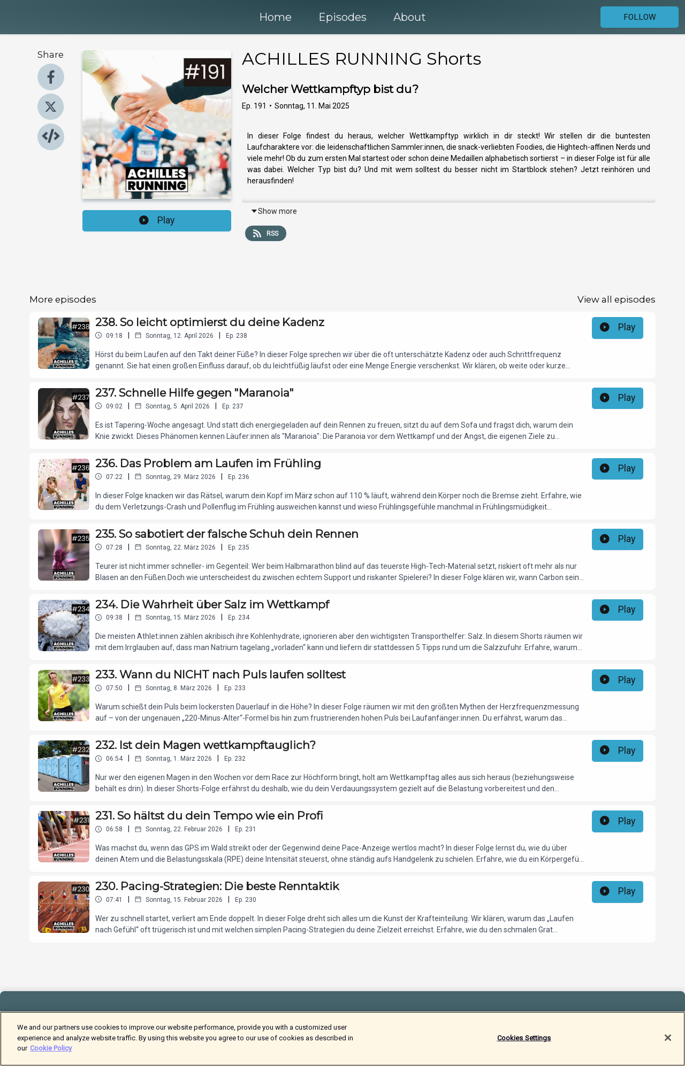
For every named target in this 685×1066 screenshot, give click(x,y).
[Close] (668, 1043)
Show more (273, 211)
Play (156, 220)
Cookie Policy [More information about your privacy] (51, 1054)
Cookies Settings (524, 1043)
